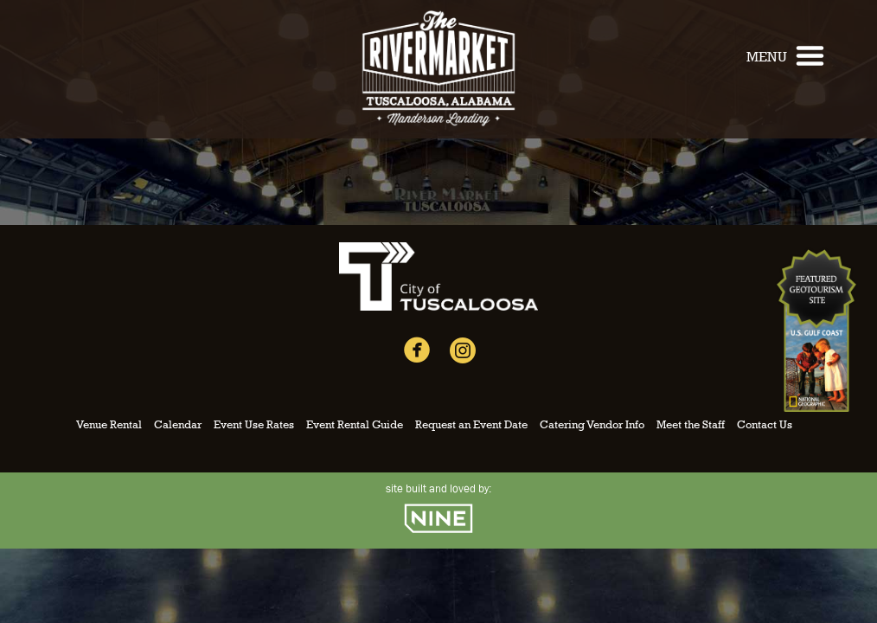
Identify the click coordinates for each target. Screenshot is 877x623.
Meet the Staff (690, 425)
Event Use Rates (254, 425)
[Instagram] (463, 354)
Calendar (178, 425)
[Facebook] (416, 354)
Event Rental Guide (354, 425)
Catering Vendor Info (592, 425)
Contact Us (764, 425)
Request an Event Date (471, 425)
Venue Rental (109, 425)
